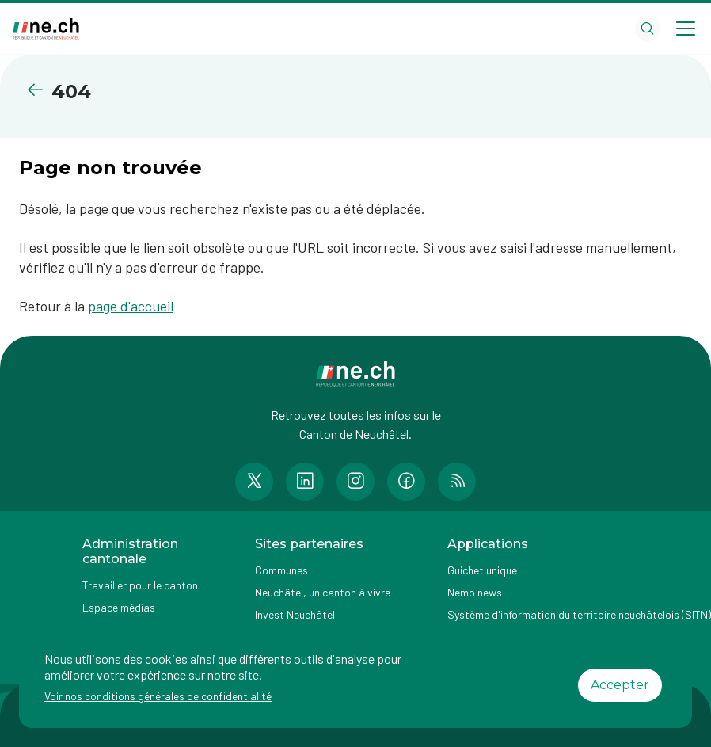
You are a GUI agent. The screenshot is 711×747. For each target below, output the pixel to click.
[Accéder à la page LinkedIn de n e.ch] (305, 482)
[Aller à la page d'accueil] (46, 29)
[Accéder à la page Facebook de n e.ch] (406, 482)
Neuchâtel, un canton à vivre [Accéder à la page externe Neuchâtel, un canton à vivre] (322, 592)
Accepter (620, 684)
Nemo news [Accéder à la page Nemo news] (474, 592)
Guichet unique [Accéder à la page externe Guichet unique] (482, 570)
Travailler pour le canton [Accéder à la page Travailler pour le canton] (140, 585)
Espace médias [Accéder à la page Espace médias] (118, 607)
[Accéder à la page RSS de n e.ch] (457, 482)
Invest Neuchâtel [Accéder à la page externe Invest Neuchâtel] (295, 614)
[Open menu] (685, 28)
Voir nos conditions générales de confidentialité (158, 696)
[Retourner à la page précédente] (38, 90)
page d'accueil (130, 305)
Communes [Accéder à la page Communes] (281, 570)
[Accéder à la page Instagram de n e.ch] (355, 482)
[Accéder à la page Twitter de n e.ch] (254, 482)
